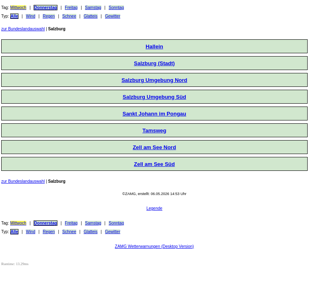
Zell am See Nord (154, 147)
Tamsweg (154, 130)
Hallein (154, 46)
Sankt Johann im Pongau (154, 114)
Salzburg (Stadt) (154, 63)
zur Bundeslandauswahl (23, 29)
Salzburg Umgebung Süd (154, 97)
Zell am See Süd (154, 164)
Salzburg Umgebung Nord (154, 80)
